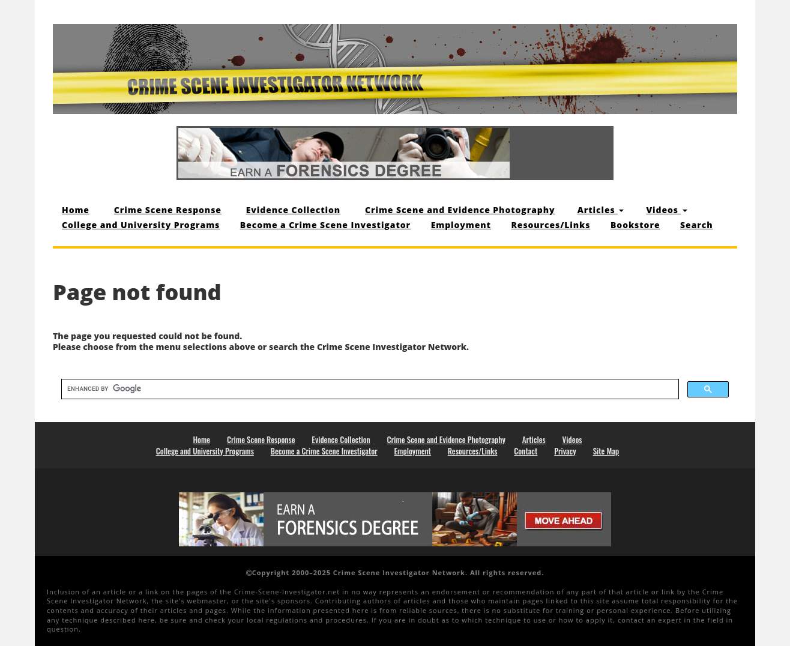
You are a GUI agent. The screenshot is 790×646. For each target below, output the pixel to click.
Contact (525, 451)
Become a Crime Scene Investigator (325, 225)
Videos (666, 210)
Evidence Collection (293, 210)
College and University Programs (141, 225)
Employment (461, 225)
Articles (600, 210)
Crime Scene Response (168, 210)
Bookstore (635, 225)
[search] (369, 388)
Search (696, 225)
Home (75, 210)
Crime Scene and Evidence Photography (460, 210)
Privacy (565, 451)
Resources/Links (550, 225)
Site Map (606, 451)
